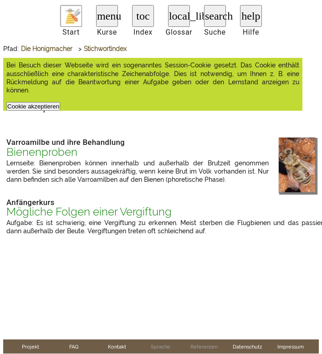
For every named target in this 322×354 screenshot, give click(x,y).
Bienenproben (41, 152)
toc (142, 16)
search (215, 16)
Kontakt (117, 347)
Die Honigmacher (46, 48)
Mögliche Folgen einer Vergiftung (89, 211)
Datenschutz (247, 347)
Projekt (30, 347)
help (250, 16)
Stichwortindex (105, 48)
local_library (179, 16)
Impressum (290, 347)
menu (107, 16)
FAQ (73, 347)
